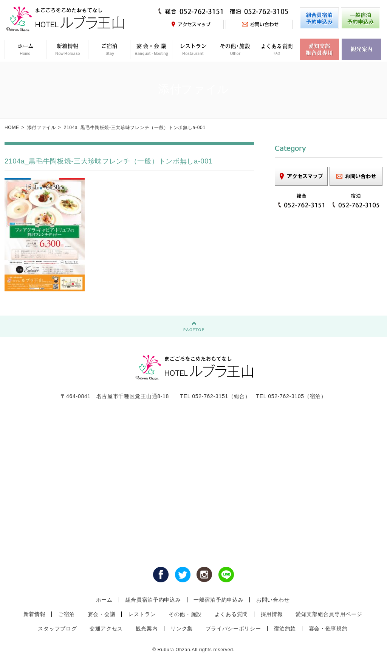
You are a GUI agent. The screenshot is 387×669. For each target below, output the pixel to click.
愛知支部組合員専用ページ (329, 614)
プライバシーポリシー (233, 628)
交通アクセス (106, 628)
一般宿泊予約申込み (218, 600)
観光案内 (147, 628)
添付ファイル (41, 127)
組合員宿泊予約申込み (153, 600)
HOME (12, 127)
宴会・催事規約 (328, 628)
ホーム (104, 600)
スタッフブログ (57, 628)
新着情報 (34, 614)
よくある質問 (231, 614)
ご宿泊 (66, 614)
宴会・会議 (102, 614)
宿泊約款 (285, 628)
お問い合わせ (272, 600)
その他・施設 (185, 614)
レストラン (142, 614)
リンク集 (181, 628)
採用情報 (272, 614)
